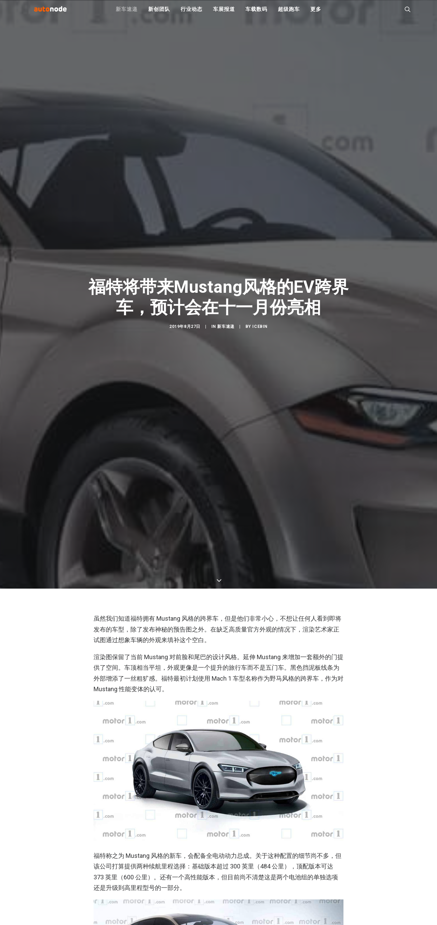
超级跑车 (288, 14)
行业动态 (191, 14)
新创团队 (159, 14)
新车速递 (126, 14)
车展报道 (224, 14)
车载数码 (256, 14)
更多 (315, 14)
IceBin (260, 383)
